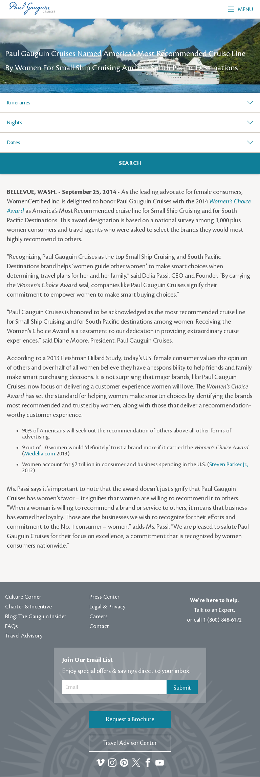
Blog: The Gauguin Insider (35, 616)
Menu (240, 9)
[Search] (130, 163)
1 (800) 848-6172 (222, 620)
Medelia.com (39, 454)
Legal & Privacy (107, 607)
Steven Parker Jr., (228, 464)
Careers (98, 616)
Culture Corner (23, 597)
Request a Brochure (130, 719)
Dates (13, 143)
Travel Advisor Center (130, 743)
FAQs (11, 626)
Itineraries (18, 103)
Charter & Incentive (28, 607)
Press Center (104, 597)
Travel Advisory (24, 636)
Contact (99, 626)
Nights (14, 123)
